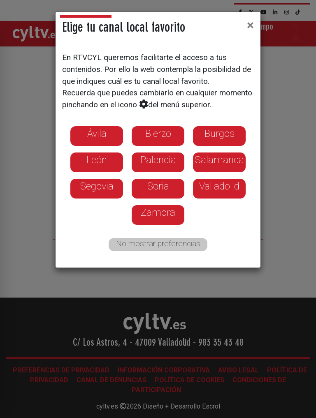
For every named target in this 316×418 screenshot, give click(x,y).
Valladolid (219, 186)
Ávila (97, 133)
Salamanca (219, 160)
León (96, 160)
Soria (158, 186)
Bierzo (158, 133)
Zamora (158, 212)
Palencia (158, 160)
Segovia (97, 186)
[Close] (250, 25)
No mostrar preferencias (158, 243)
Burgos (219, 133)
